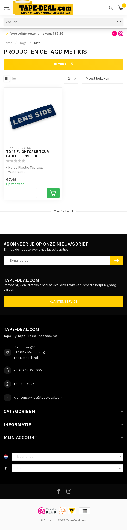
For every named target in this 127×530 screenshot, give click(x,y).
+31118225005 (24, 384)
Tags (23, 43)
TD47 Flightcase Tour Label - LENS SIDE (27, 153)
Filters (63, 64)
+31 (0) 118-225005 (28, 370)
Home (8, 43)
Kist (37, 43)
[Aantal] (40, 193)
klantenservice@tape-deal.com (38, 397)
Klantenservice (63, 302)
